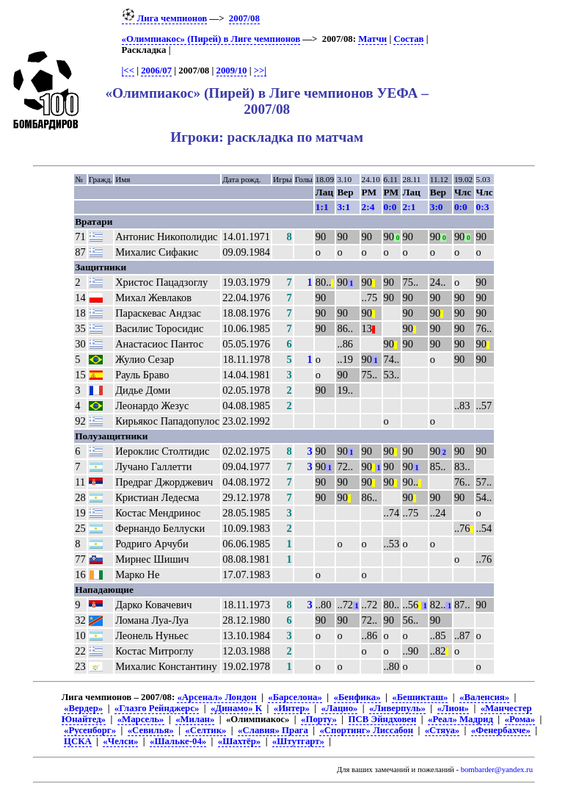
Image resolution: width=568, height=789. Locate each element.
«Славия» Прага (273, 730)
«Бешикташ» (420, 697)
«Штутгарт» (298, 741)
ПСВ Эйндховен (383, 719)
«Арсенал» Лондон (216, 697)
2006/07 (156, 70)
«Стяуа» (442, 730)
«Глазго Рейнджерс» (156, 708)
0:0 (390, 206)
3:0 (436, 206)
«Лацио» (339, 708)
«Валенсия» (484, 697)
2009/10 (231, 70)
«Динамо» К (236, 708)
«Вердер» (83, 708)
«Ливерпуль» (397, 708)
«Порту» (319, 719)
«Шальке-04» (178, 741)
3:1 (343, 206)
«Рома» (520, 719)
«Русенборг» (90, 730)
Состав (408, 39)
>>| (260, 70)
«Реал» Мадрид (460, 719)
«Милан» (194, 719)
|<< (128, 70)
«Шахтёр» (239, 741)
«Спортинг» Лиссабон (366, 730)
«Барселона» (295, 697)
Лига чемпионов (165, 18)
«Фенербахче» (501, 730)
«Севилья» (151, 730)
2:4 (368, 206)
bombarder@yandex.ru (497, 769)
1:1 (322, 206)
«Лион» (453, 708)
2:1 (409, 206)
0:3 (482, 206)
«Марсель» (140, 719)
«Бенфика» (357, 697)
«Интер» (292, 708)
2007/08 (244, 18)
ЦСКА (78, 741)
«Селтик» (205, 730)
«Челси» (120, 741)
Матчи (372, 39)
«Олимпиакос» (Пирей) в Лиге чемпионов (211, 39)
